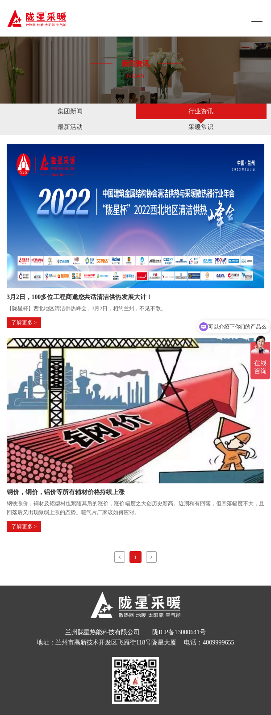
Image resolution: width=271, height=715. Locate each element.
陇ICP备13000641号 (179, 632)
